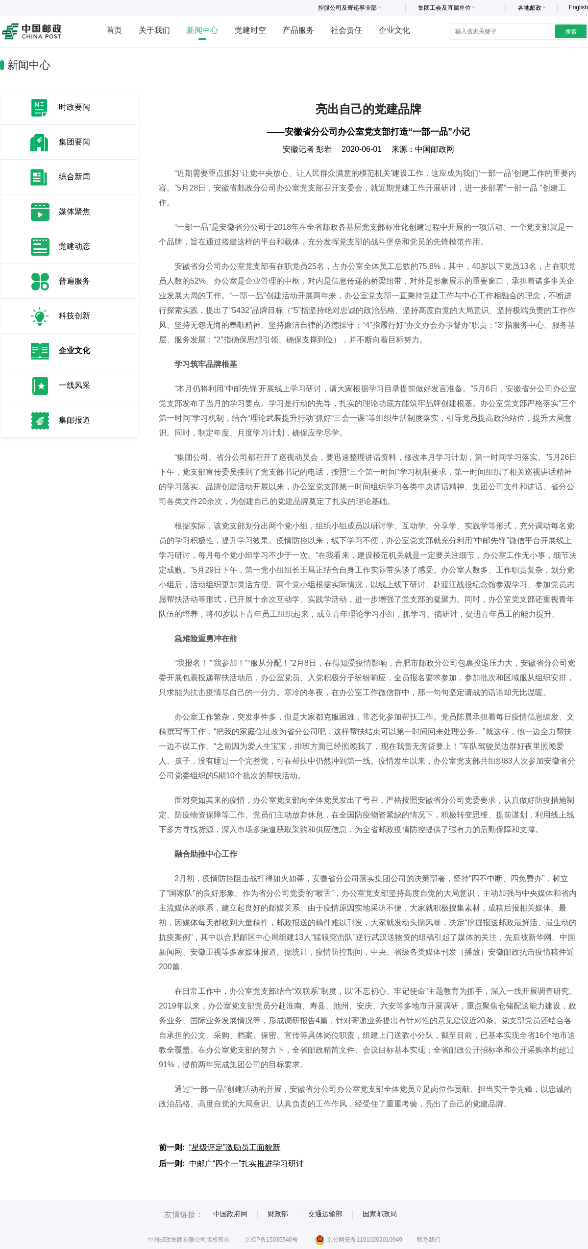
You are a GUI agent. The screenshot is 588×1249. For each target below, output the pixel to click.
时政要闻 (74, 107)
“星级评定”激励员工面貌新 (235, 1147)
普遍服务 (74, 281)
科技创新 (74, 316)
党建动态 (74, 246)
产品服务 (298, 30)
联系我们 (429, 1239)
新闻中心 (202, 30)
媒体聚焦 (74, 211)
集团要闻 (74, 142)
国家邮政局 (380, 1214)
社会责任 (346, 30)
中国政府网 (230, 1214)
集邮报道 (74, 420)
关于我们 (154, 30)
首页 (114, 30)
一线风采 (74, 385)
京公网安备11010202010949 (358, 1239)
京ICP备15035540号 (271, 1239)
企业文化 (394, 30)
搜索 (571, 31)
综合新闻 (74, 176)
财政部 (278, 1214)
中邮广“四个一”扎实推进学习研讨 (246, 1163)
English (578, 7)
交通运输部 (325, 1214)
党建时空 (250, 30)
